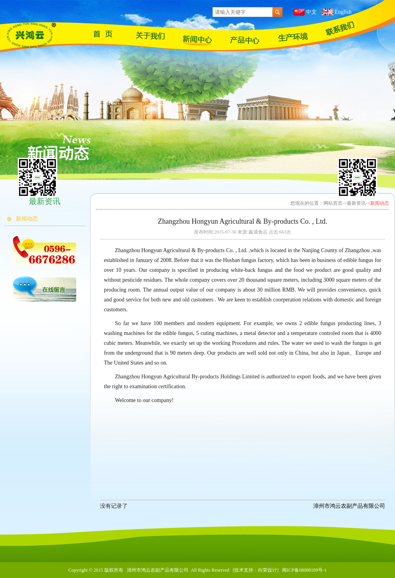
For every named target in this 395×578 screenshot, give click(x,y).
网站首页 (102, 33)
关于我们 (150, 35)
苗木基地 (292, 37)
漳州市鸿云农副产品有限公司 (349, 506)
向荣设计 (267, 570)
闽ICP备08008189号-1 (304, 570)
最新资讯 (197, 39)
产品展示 (245, 40)
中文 (311, 12)
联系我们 (339, 28)
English (343, 12)
